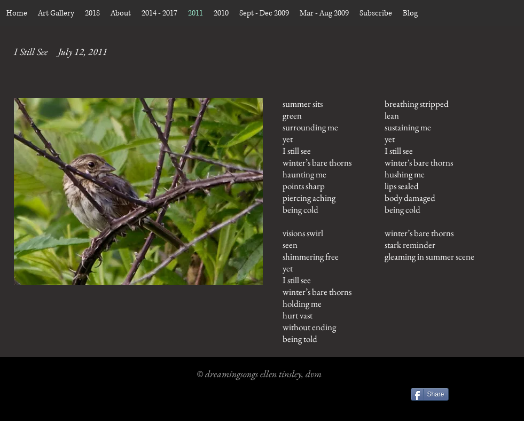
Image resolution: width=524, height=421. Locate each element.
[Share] (430, 394)
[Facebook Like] (483, 396)
